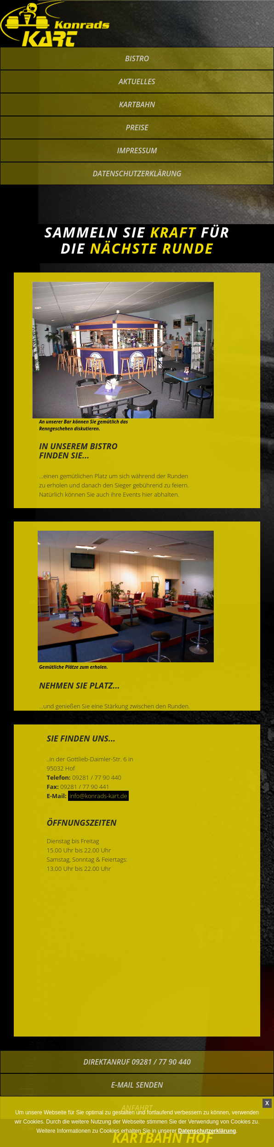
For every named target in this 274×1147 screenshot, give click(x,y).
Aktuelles (137, 81)
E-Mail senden (137, 1085)
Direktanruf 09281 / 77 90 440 (136, 1062)
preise (137, 127)
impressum (137, 150)
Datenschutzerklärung (136, 173)
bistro (137, 58)
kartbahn (137, 104)
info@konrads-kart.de (98, 796)
